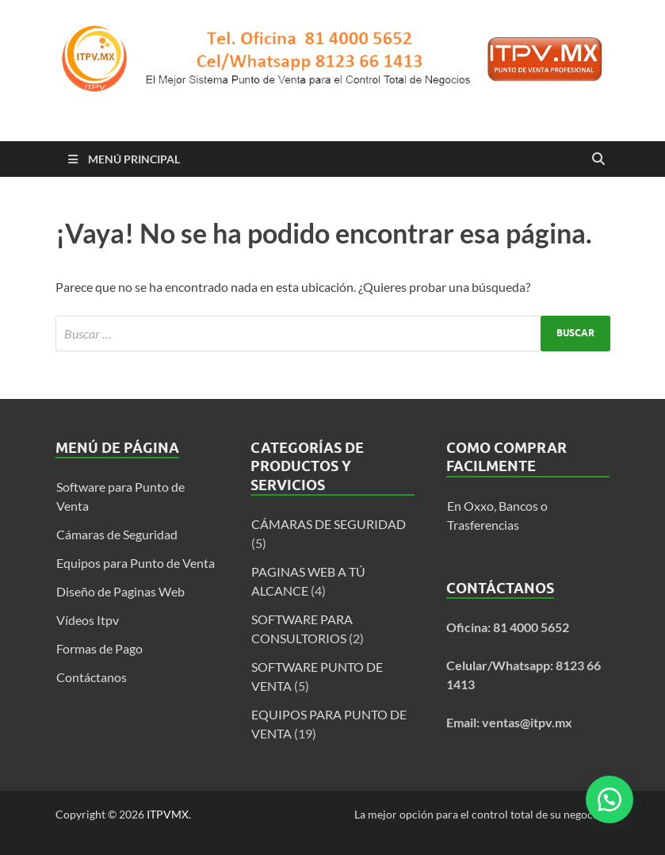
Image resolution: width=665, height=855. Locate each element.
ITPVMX (168, 814)
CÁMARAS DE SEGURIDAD (328, 523)
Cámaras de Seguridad (117, 534)
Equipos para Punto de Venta (135, 562)
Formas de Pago (99, 648)
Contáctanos (91, 676)
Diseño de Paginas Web (120, 591)
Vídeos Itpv (87, 619)
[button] (609, 799)
